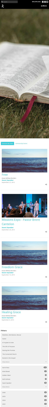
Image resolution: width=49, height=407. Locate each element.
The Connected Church (9, 354)
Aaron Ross (24, 367)
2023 (24, 404)
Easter (4, 339)
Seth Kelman (24, 379)
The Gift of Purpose (8, 346)
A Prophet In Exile (8, 342)
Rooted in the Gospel (8, 358)
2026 (24, 392)
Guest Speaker (24, 383)
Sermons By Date (7, 143)
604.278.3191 (36, 1)
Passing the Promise (8, 350)
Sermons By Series (21, 143)
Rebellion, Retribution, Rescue (11, 335)
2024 (24, 400)
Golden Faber (24, 375)
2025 (24, 396)
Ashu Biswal (24, 371)
